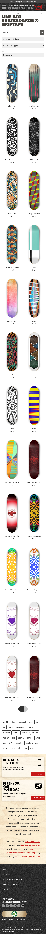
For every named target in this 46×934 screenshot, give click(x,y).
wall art (6, 738)
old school (15, 748)
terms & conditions (31, 929)
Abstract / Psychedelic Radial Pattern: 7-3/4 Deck (34, 536)
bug (4, 743)
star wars (26, 732)
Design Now (39, 798)
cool (13, 738)
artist (38, 722)
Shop (16, 13)
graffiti (5, 722)
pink (13, 722)
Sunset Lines (11, 321)
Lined (34, 429)
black (10, 727)
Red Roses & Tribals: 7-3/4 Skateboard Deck (34, 697)
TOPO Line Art (34, 160)
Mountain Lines (34, 375)
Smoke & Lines (34, 106)
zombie (16, 732)
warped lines (11, 375)
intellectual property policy (8, 931)
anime (35, 732)
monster (6, 732)
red (36, 743)
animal (21, 738)
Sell (4, 894)
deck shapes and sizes (30, 845)
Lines (34, 321)
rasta (32, 748)
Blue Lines (12, 106)
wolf (38, 738)
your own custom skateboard (27, 856)
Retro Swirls (12, 214)
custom (29, 743)
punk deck (21, 722)
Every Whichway (34, 214)
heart (24, 748)
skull (31, 727)
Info (4, 870)
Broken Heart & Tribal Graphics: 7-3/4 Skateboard (12, 644)
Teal (34, 267)
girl (4, 727)
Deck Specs (39, 774)
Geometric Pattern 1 (12, 267)
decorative (18, 743)
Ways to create (9, 884)
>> (25, 709)
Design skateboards (11, 879)
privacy (38, 929)
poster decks (20, 727)
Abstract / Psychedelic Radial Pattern (12, 482)
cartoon (30, 738)
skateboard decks (32, 841)
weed (31, 722)
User (4, 875)
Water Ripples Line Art (12, 160)
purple (5, 748)
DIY (10, 743)
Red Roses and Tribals (34, 482)
